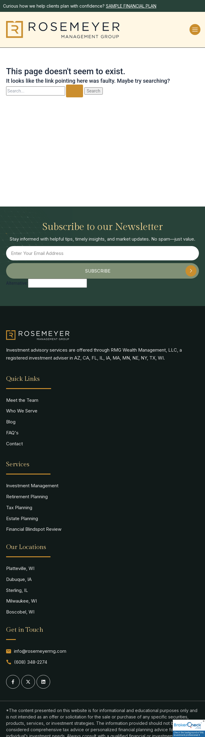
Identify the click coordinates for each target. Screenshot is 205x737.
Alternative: (17, 283)
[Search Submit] (74, 91)
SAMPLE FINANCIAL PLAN (131, 6)
